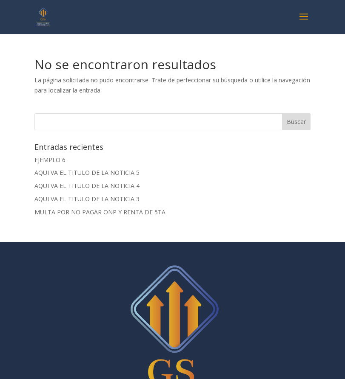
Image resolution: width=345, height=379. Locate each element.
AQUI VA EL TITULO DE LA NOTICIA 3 (87, 199)
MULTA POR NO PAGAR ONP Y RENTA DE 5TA (99, 212)
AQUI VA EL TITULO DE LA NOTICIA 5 (87, 172)
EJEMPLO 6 (50, 160)
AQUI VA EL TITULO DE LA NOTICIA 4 (87, 186)
